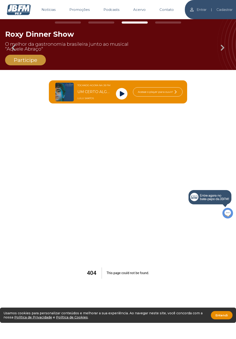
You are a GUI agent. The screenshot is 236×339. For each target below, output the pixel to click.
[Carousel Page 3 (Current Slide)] (135, 22)
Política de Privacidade (33, 317)
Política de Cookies (72, 317)
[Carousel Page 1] (68, 22)
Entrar (197, 9)
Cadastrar (224, 9)
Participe (25, 60)
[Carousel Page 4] (168, 22)
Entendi (221, 315)
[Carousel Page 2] (101, 22)
